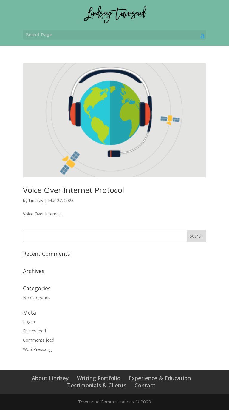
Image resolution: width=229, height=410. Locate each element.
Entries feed (34, 331)
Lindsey (36, 200)
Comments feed (38, 340)
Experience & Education (160, 378)
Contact (144, 385)
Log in (29, 321)
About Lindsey (50, 378)
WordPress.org (37, 349)
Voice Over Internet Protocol (73, 190)
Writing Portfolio (98, 378)
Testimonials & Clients (96, 385)
